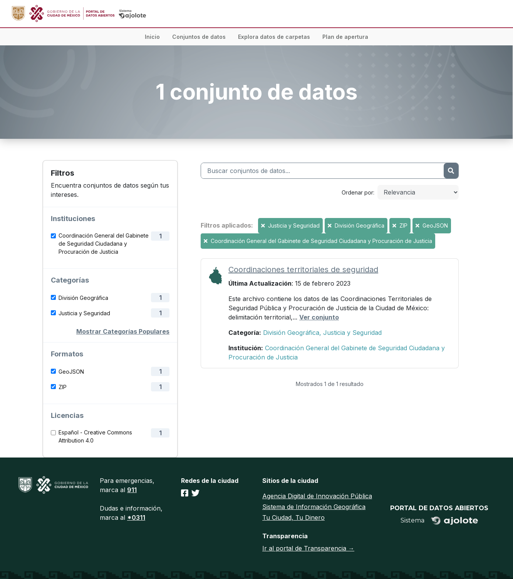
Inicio (152, 36)
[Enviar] (451, 170)
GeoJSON (71, 371)
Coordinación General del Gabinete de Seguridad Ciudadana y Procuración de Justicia (104, 243)
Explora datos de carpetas (274, 36)
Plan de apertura (345, 36)
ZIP (63, 387)
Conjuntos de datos (199, 36)
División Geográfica (83, 297)
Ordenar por (357, 192)
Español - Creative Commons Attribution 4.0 (95, 436)
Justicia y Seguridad (84, 313)
